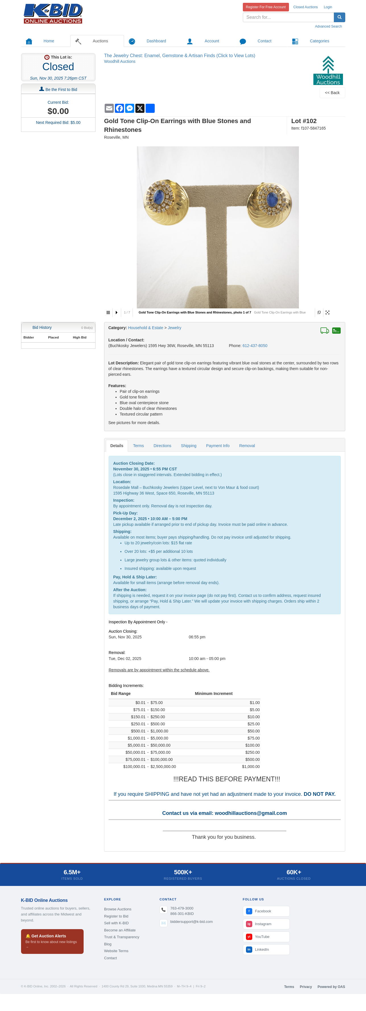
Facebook (258, 911)
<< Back (332, 92)
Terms (138, 445)
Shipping (189, 445)
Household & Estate (146, 327)
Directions (162, 445)
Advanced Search (328, 26)
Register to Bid (116, 916)
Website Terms (116, 951)
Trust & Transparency (121, 937)
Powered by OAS (331, 987)
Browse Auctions (117, 909)
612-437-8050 (255, 345)
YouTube (258, 937)
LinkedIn (257, 949)
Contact (110, 958)
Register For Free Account (266, 7)
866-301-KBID (182, 914)
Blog (107, 944)
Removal (247, 445)
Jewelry (174, 327)
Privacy (306, 987)
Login (328, 7)
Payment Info (218, 445)
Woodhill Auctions (119, 61)
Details (116, 445)
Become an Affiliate (120, 930)
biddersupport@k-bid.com (191, 921)
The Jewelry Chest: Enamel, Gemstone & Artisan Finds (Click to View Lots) (179, 55)
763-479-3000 (181, 908)
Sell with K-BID (116, 923)
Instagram (259, 924)
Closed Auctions (305, 7)
